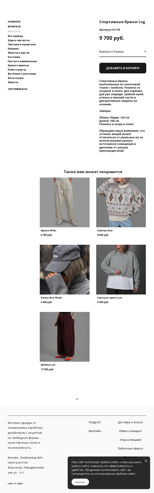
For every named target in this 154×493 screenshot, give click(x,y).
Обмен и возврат (130, 431)
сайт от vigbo (15, 484)
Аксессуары (15, 78)
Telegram (95, 422)
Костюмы (14, 57)
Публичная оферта (130, 448)
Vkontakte (94, 431)
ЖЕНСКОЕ (14, 31)
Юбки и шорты (17, 69)
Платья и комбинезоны (22, 61)
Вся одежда (15, 36)
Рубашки (13, 48)
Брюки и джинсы (18, 65)
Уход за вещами (130, 440)
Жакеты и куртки (18, 52)
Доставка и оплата (130, 422)
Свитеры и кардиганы (22, 44)
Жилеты (13, 82)
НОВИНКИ (14, 21)
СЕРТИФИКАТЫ (18, 89)
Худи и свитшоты (19, 40)
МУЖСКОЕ (14, 26)
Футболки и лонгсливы (22, 73)
